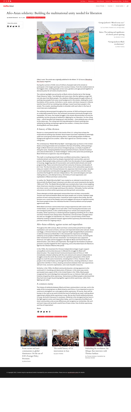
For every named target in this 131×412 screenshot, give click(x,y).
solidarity (65, 316)
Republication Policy (117, 1)
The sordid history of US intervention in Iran (63, 349)
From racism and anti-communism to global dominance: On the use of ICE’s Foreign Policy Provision (32, 353)
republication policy (73, 372)
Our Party (83, 1)
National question (58, 316)
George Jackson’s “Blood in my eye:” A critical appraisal (111, 23)
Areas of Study (100, 6)
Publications (91, 1)
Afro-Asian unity (40, 316)
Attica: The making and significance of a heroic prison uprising (111, 33)
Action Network (100, 1)
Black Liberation (30, 17)
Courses (110, 6)
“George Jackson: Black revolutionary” (116, 43)
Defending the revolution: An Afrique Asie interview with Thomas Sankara (97, 351)
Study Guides (119, 6)
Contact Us (108, 1)
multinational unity (49, 316)
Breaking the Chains (40, 17)
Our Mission (126, 1)
